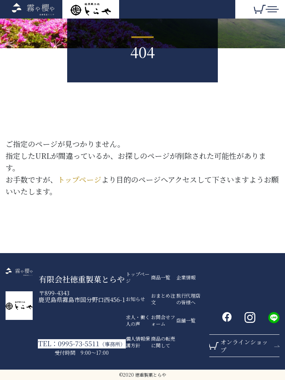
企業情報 (186, 277)
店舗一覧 (186, 320)
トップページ (79, 179)
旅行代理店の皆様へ (188, 299)
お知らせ (135, 299)
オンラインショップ (244, 346)
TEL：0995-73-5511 (81, 343)
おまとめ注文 (163, 299)
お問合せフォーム (163, 320)
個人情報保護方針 (138, 342)
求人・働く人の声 (138, 320)
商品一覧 (160, 277)
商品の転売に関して (163, 342)
